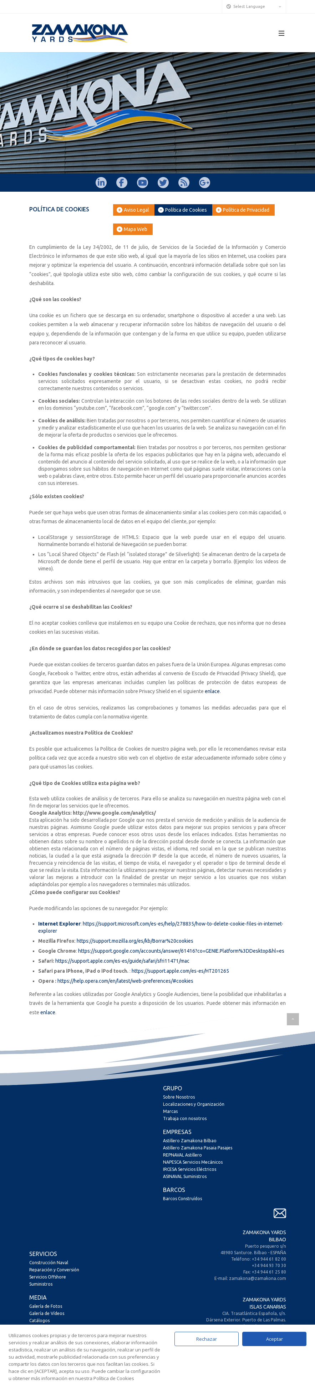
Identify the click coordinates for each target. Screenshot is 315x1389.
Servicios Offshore (47, 1277)
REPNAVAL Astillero (182, 1155)
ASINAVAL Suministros (185, 1176)
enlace (212, 691)
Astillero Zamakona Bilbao (190, 1140)
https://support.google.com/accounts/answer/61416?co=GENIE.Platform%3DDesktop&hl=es (181, 951)
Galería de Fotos (45, 1306)
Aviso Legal (133, 210)
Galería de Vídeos (46, 1313)
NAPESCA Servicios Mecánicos (193, 1162)
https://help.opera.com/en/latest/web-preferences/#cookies (125, 981)
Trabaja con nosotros (185, 1118)
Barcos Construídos (182, 1198)
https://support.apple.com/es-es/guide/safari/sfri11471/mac (122, 961)
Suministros (40, 1284)
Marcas (170, 1111)
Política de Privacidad (242, 210)
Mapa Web (132, 229)
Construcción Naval (48, 1262)
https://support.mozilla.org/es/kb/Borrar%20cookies (135, 941)
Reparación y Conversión (54, 1269)
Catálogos (39, 1320)
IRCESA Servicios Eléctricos (189, 1169)
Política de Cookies (182, 210)
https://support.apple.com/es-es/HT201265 (180, 971)
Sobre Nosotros (179, 1097)
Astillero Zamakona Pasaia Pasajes (197, 1147)
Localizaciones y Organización (193, 1104)
